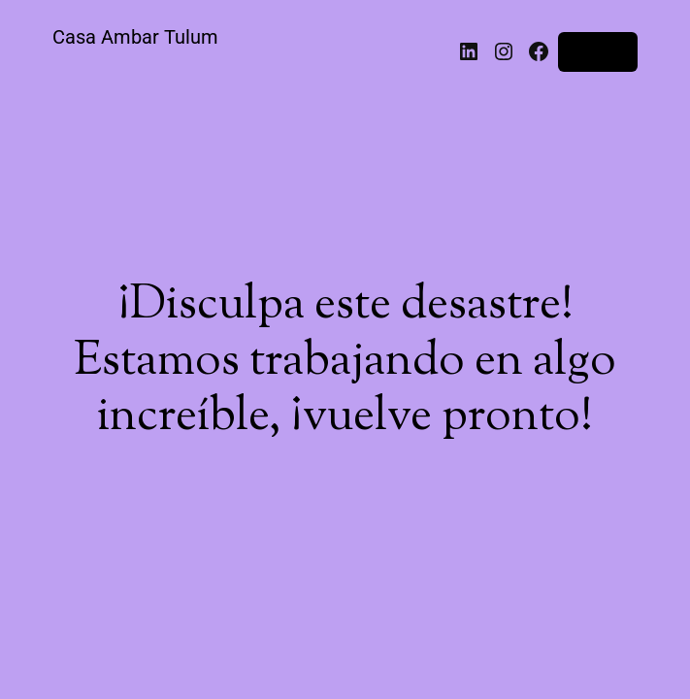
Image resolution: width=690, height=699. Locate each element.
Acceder (598, 51)
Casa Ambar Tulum (135, 37)
